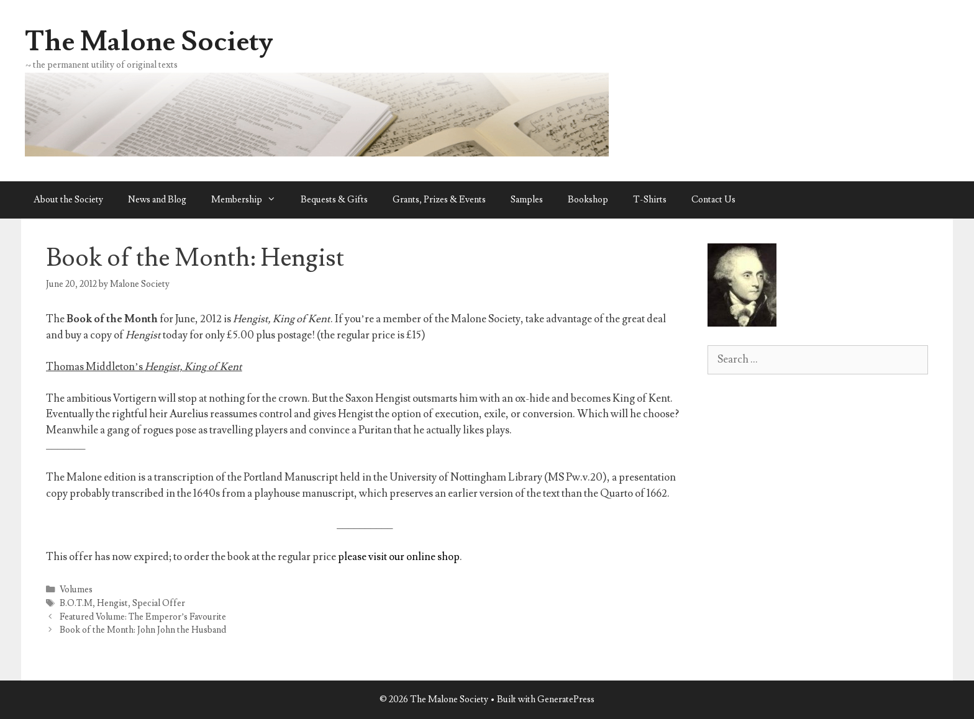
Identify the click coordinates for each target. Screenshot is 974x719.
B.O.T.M (76, 603)
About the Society (68, 200)
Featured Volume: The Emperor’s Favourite (143, 617)
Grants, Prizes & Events (439, 200)
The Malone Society (149, 42)
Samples (527, 200)
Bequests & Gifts (334, 200)
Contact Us (713, 200)
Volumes (76, 589)
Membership (249, 200)
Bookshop (588, 200)
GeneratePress (565, 699)
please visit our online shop (399, 557)
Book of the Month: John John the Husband (143, 630)
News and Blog (157, 200)
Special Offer (158, 603)
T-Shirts (650, 200)
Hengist (112, 603)
